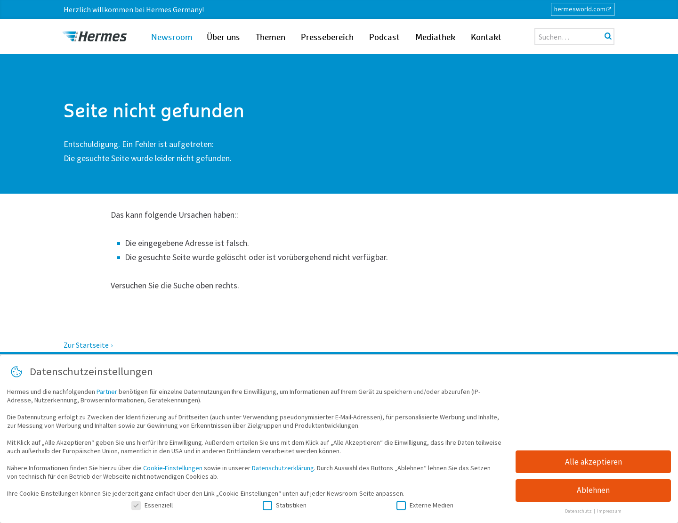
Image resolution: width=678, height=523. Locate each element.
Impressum (609, 513)
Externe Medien (424, 506)
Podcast (384, 37)
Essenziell (152, 506)
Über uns (223, 37)
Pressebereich (327, 37)
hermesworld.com (579, 9)
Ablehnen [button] (593, 492)
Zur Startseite (86, 345)
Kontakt (486, 37)
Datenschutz (579, 513)
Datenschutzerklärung (283, 469)
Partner (107, 393)
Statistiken (285, 506)
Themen (270, 37)
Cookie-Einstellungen (172, 469)
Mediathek (435, 37)
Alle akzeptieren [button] (593, 463)
